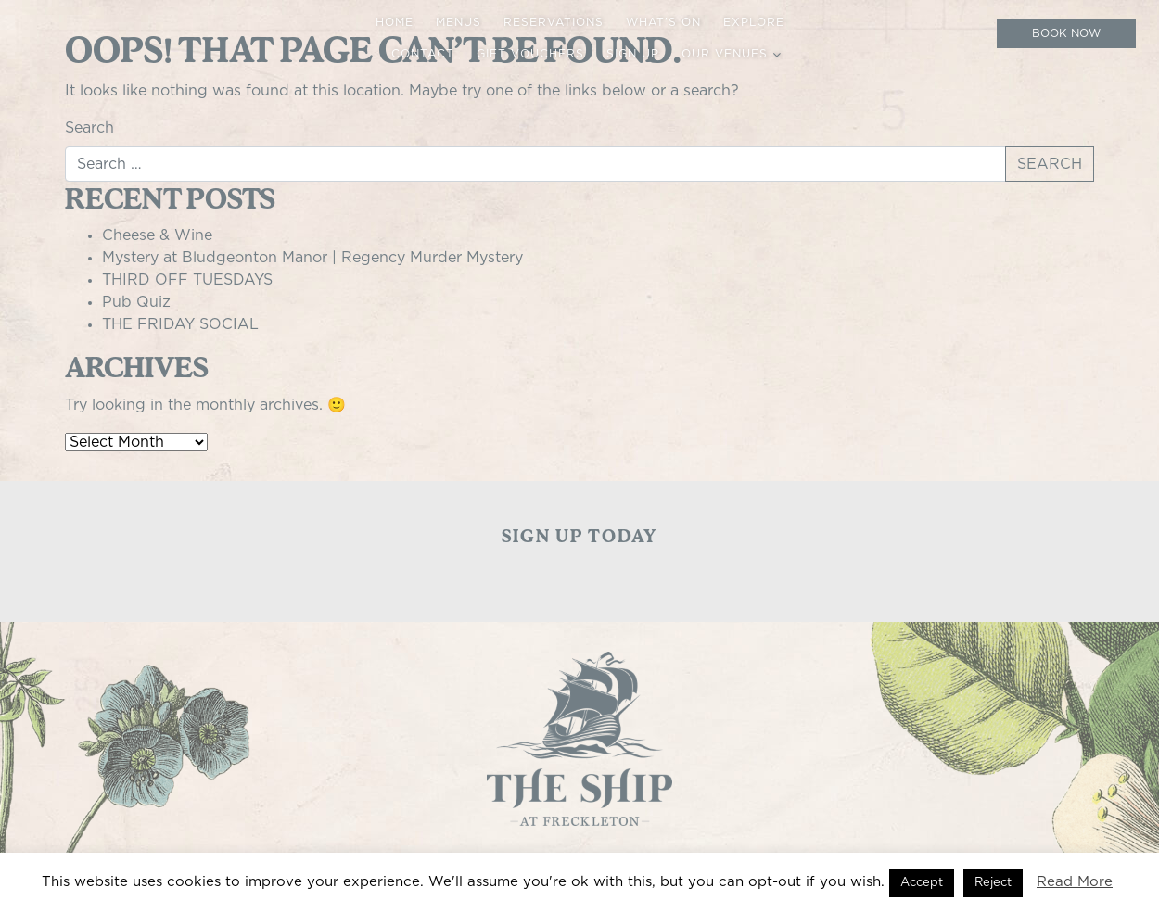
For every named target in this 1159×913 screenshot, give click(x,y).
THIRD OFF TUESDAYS (187, 280)
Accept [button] (921, 883)
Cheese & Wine (157, 235)
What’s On (663, 22)
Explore (753, 22)
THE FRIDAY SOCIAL (180, 324)
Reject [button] (993, 883)
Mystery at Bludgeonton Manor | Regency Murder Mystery (312, 257)
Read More (1075, 882)
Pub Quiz (136, 302)
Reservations (553, 22)
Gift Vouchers (530, 53)
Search (89, 127)
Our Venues (724, 53)
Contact (422, 53)
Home (395, 22)
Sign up (632, 53)
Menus (458, 22)
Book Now (1066, 33)
